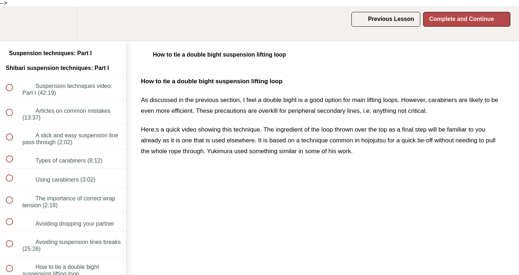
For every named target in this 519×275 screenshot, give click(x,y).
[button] (13, 23)
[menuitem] (63, 23)
